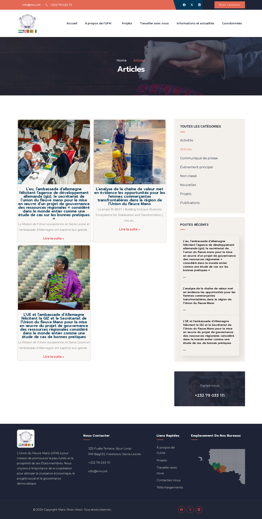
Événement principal (196, 167)
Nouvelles (188, 185)
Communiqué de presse (199, 158)
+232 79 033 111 (210, 395)
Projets (185, 194)
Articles (186, 149)
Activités (186, 140)
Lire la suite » (53, 238)
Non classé (188, 176)
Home (122, 60)
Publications (189, 203)
